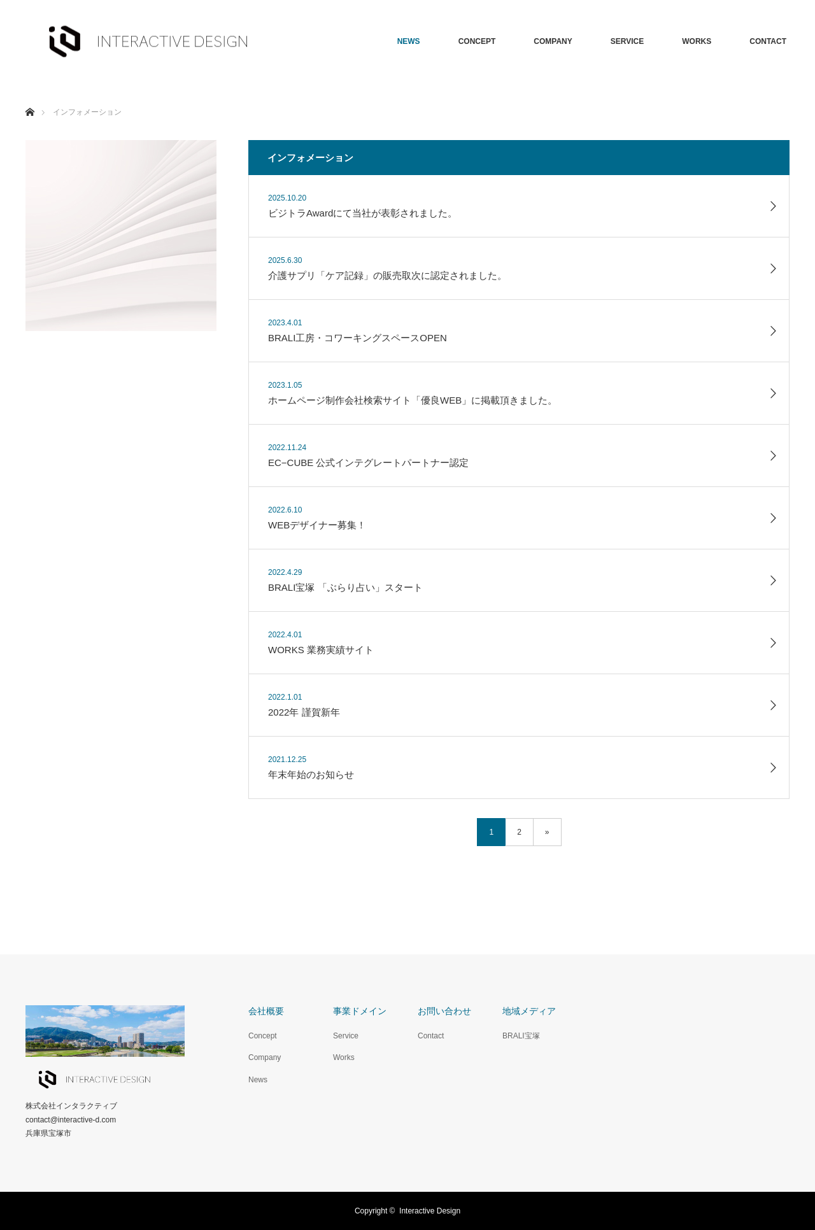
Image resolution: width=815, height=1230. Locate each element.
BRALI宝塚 (521, 1035)
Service (345, 1035)
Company (264, 1057)
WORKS (696, 41)
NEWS (408, 41)
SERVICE (627, 41)
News (257, 1079)
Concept (262, 1035)
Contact (431, 1035)
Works (344, 1057)
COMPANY (553, 41)
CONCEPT (477, 41)
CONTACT (767, 41)
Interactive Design (429, 1210)
